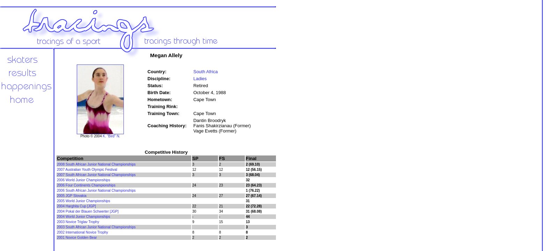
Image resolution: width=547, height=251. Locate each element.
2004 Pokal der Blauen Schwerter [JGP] (88, 211)
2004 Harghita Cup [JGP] (76, 206)
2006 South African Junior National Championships (96, 190)
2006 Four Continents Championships (86, 185)
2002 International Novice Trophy (82, 232)
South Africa (205, 71)
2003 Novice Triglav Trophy (78, 222)
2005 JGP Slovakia (72, 196)
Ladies (200, 78)
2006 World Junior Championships (83, 180)
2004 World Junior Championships (83, 217)
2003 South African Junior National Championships (96, 227)
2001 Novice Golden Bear (77, 237)
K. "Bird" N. (111, 136)
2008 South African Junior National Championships (96, 164)
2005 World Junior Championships (83, 201)
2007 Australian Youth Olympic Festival (87, 170)
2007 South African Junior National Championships (96, 175)
